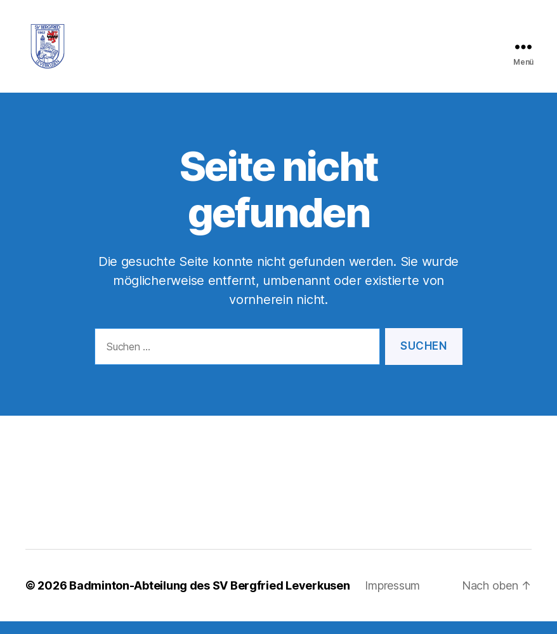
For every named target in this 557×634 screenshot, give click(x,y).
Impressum (392, 598)
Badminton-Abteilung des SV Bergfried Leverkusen (209, 598)
